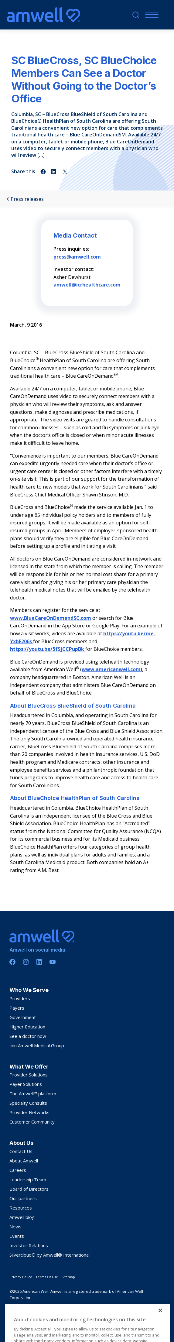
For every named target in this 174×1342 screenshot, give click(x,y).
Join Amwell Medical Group (36, 1045)
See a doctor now (27, 1036)
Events (16, 1236)
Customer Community (32, 1122)
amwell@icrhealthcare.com (87, 284)
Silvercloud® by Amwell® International (49, 1255)
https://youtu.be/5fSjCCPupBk (47, 649)
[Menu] (150, 15)
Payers (16, 1008)
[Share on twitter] (65, 172)
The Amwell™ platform (32, 1093)
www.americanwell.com (111, 669)
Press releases (25, 199)
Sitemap (68, 1277)
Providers (19, 998)
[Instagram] (25, 962)
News (15, 1227)
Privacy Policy (20, 1277)
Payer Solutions (25, 1084)
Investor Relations (28, 1245)
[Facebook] (12, 962)
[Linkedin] (39, 962)
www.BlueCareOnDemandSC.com (50, 618)
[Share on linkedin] (54, 172)
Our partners (23, 1198)
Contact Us (20, 1151)
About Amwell (23, 1161)
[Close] (160, 1327)
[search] (136, 14)
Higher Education (27, 1027)
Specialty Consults (28, 1103)
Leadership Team (27, 1179)
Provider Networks (29, 1112)
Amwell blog (22, 1217)
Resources (20, 1208)
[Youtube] (52, 962)
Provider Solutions (28, 1075)
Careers (17, 1170)
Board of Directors (29, 1189)
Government (22, 1017)
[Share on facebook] (43, 172)
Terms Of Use (47, 1277)
